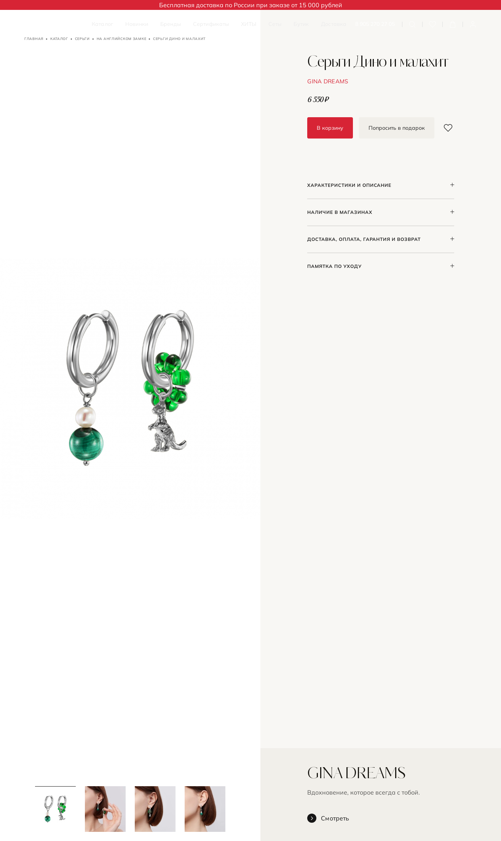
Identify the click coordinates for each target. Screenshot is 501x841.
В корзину (330, 127)
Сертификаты (211, 24)
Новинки (136, 24)
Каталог (102, 24)
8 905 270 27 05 (375, 24)
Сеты (275, 24)
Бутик (301, 24)
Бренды (170, 24)
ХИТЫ (248, 24)
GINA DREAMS (327, 81)
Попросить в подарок (397, 127)
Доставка (333, 24)
